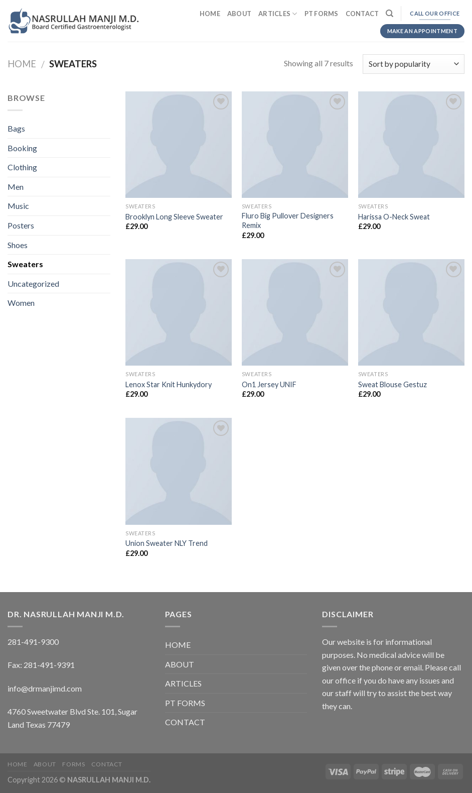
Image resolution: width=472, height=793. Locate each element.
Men (16, 186)
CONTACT (362, 14)
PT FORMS (321, 14)
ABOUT (239, 14)
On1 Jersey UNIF (269, 384)
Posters (21, 225)
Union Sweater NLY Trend (166, 543)
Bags (16, 128)
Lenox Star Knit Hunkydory (168, 384)
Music (18, 205)
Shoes (18, 245)
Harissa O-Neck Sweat (394, 216)
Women (21, 302)
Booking (22, 148)
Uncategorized (33, 283)
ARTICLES (277, 14)
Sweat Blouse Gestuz (392, 384)
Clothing (22, 167)
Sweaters (25, 264)
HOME (210, 14)
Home (22, 63)
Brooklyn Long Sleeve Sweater (174, 216)
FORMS (73, 764)
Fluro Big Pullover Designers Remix (288, 220)
